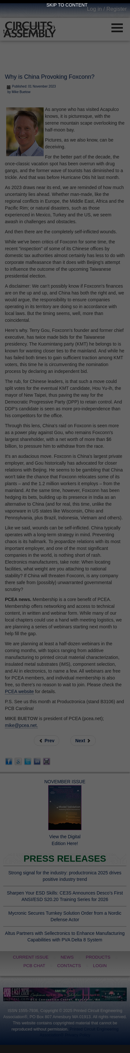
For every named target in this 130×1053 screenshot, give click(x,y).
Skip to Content (67, 4)
